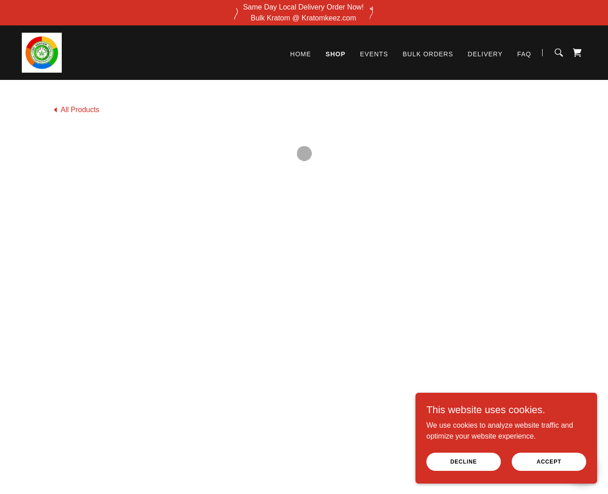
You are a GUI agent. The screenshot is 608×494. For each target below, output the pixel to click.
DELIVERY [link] (485, 53)
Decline (463, 461)
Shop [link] (336, 53)
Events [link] (374, 53)
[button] (577, 52)
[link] (41, 51)
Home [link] (300, 53)
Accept (549, 461)
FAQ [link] (524, 53)
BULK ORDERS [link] (428, 53)
